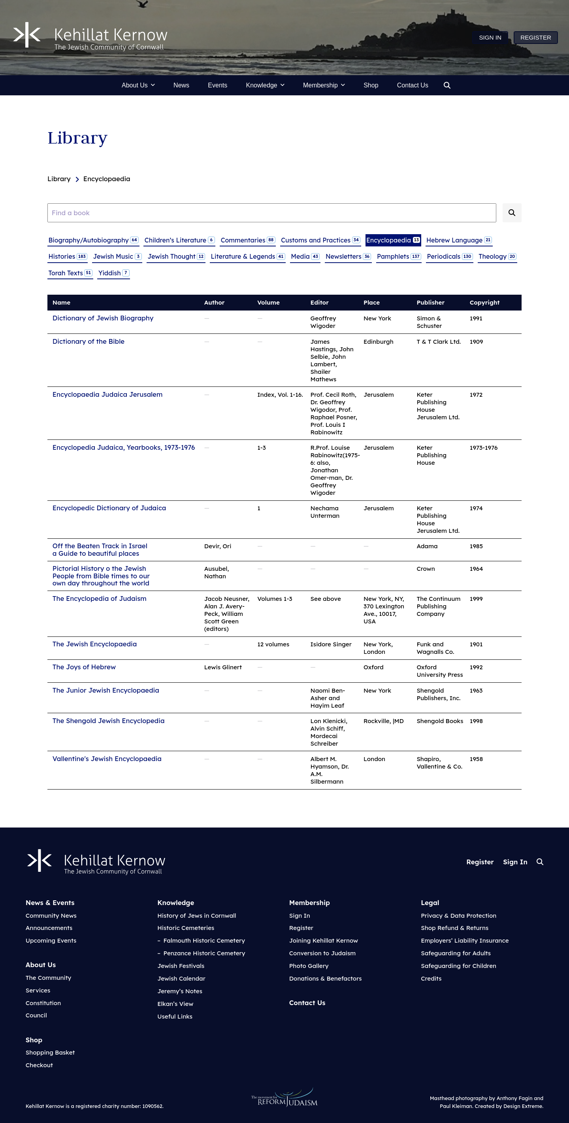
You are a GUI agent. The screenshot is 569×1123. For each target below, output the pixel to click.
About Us (41, 964)
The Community (49, 977)
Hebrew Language (459, 240)
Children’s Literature (180, 240)
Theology (497, 256)
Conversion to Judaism (322, 953)
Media (305, 256)
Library (77, 137)
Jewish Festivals (180, 966)
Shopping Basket (50, 1052)
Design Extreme (522, 1106)
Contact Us (307, 1002)
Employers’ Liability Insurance (465, 940)
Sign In (515, 862)
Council (36, 1015)
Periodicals (449, 256)
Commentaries (248, 240)
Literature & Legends (248, 256)
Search (540, 862)
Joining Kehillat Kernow (323, 940)
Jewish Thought (176, 256)
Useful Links (174, 1016)
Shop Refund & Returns (454, 928)
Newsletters (348, 256)
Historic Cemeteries (185, 928)
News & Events (50, 902)
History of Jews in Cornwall (196, 915)
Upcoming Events (51, 940)
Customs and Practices (320, 240)
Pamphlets (399, 256)
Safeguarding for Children (458, 966)
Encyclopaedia (393, 240)
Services (38, 990)
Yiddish (113, 272)
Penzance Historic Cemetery (204, 953)
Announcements (49, 928)
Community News (51, 915)
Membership (309, 902)
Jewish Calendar (181, 978)
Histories (67, 256)
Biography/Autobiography (93, 240)
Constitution (43, 1003)
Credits (431, 978)
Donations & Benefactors (325, 978)
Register (480, 862)
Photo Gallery (309, 966)
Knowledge (175, 902)
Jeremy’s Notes (179, 991)
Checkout (39, 1065)
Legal (430, 902)
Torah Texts (70, 272)
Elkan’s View (175, 1003)
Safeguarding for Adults (456, 953)
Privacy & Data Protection (458, 915)
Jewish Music (117, 256)
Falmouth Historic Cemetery (204, 940)
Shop (34, 1040)
